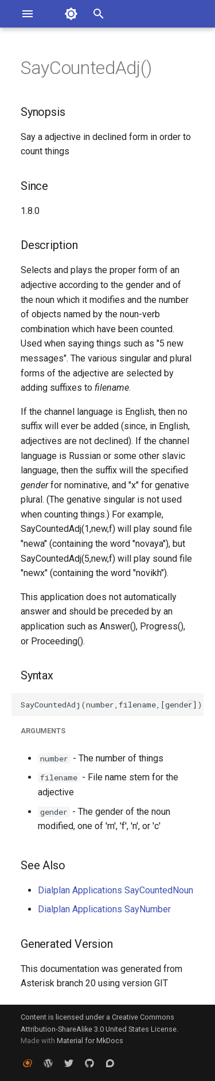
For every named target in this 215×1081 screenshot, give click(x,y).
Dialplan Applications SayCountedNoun (115, 890)
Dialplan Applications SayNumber (104, 909)
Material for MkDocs (90, 1040)
